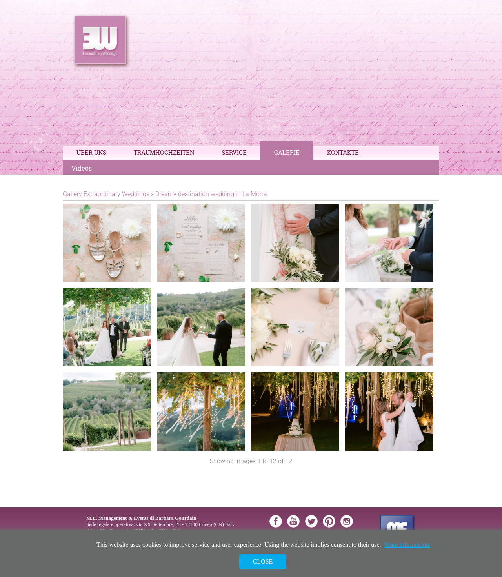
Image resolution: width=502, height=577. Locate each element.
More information (406, 544)
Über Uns (91, 152)
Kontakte (343, 152)
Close (263, 561)
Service (234, 152)
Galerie (287, 152)
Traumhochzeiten (164, 152)
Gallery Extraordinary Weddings (106, 194)
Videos (81, 168)
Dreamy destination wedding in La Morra (211, 194)
